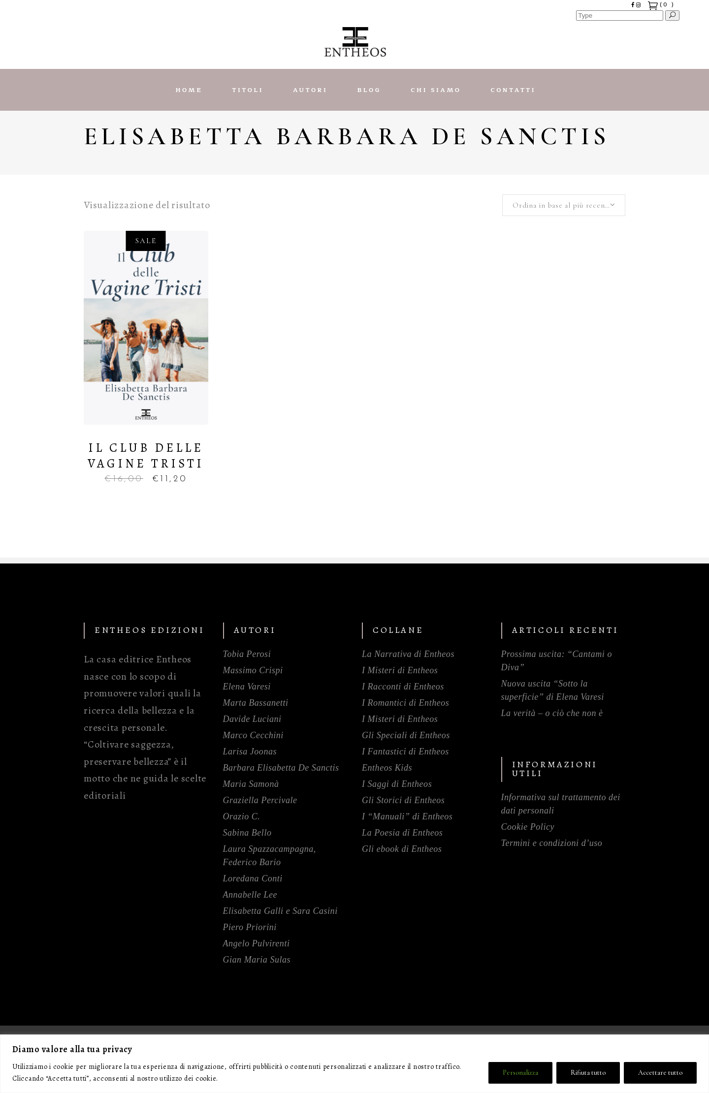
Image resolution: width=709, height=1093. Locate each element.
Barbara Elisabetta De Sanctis (281, 768)
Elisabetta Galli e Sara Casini (280, 911)
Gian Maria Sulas (257, 960)
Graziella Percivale (260, 800)
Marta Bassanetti (256, 703)
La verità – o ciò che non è (552, 713)
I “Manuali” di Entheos (407, 816)
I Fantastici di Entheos (405, 751)
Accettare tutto (660, 1072)
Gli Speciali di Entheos (406, 735)
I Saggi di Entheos (397, 784)
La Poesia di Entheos (402, 833)
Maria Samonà (251, 784)
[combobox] (563, 205)
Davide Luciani (252, 719)
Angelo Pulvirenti (256, 943)
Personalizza (520, 1072)
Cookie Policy (527, 827)
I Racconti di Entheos (403, 686)
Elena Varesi (247, 686)
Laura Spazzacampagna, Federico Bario (269, 855)
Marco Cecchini (253, 735)
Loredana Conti (253, 878)
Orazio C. (241, 816)
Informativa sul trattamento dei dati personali (560, 803)
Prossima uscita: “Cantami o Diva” (556, 660)
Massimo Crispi (253, 670)
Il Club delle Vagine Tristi (146, 455)
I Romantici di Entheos (405, 703)
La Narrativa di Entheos (408, 654)
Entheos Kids (387, 768)
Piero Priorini (250, 927)
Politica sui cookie (249, 1078)
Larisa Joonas (250, 751)
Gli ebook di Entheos (402, 849)
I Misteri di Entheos (400, 670)
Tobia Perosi (247, 654)
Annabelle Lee (250, 895)
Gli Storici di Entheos (403, 800)
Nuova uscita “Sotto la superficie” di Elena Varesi (552, 690)
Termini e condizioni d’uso (552, 843)
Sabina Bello (247, 833)
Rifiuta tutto (588, 1072)
